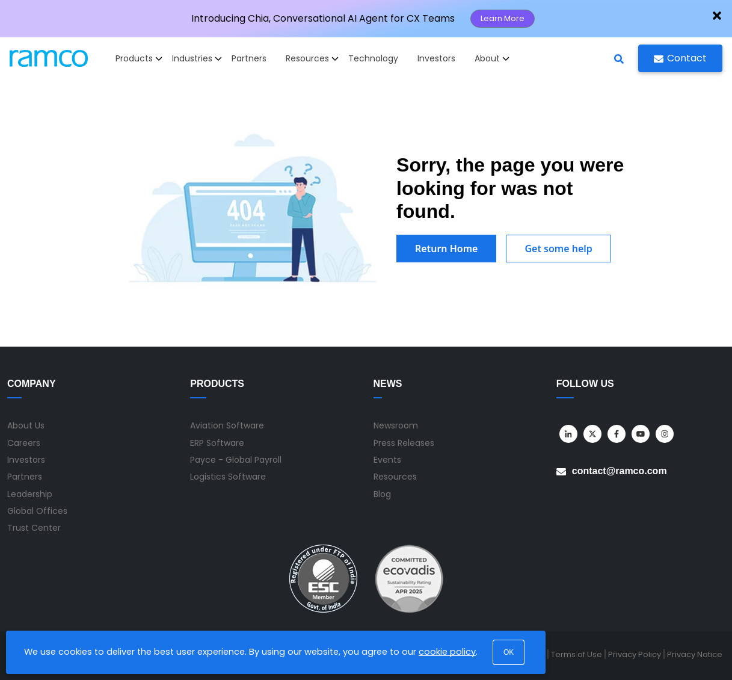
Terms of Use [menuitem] (576, 654)
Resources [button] (312, 58)
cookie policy (447, 652)
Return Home (446, 248)
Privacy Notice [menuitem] (694, 654)
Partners (249, 58)
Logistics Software (228, 477)
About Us (26, 425)
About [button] (492, 58)
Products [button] (138, 58)
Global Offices (37, 511)
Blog (382, 494)
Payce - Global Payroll (235, 460)
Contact (680, 58)
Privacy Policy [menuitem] (634, 654)
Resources (395, 477)
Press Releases (404, 443)
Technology (373, 58)
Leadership (29, 494)
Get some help (558, 248)
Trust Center (34, 528)
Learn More (502, 18)
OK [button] (508, 652)
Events (387, 460)
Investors (436, 58)
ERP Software (217, 443)
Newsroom (396, 425)
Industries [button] (197, 58)
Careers (23, 443)
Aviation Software (227, 425)
